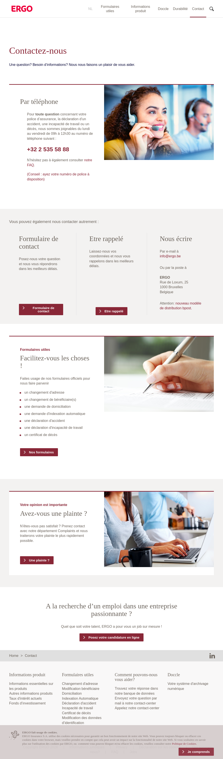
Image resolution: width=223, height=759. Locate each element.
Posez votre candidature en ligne (113, 637)
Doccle (163, 9)
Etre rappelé (114, 311)
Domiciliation (72, 693)
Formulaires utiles (110, 9)
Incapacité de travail (77, 708)
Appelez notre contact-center (137, 708)
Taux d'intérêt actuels (25, 698)
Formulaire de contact (43, 309)
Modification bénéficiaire (81, 689)
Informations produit (140, 9)
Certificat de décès (76, 713)
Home (14, 655)
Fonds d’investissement (27, 703)
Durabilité (180, 9)
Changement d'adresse (80, 684)
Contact (198, 9)
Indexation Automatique (80, 698)
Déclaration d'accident (79, 703)
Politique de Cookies (184, 743)
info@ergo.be (170, 256)
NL (90, 9)
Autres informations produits (30, 693)
